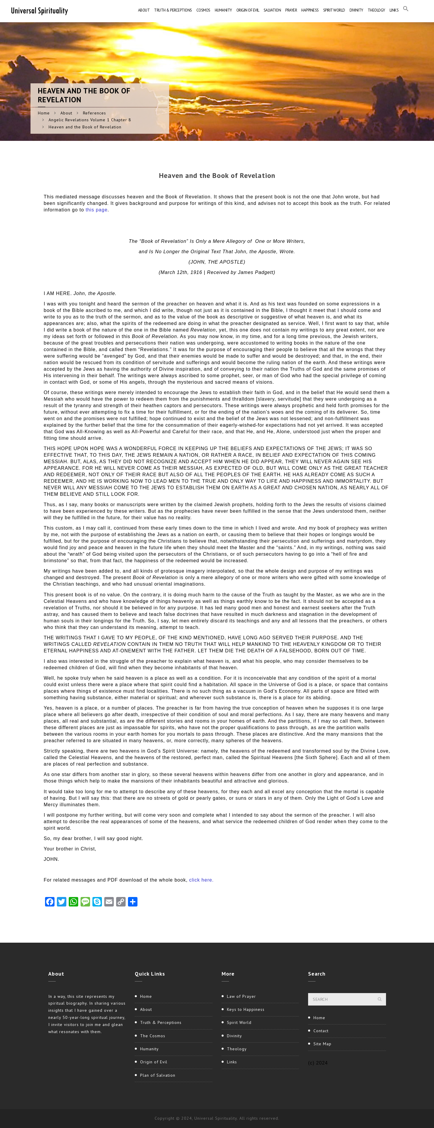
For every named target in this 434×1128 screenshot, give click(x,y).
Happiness (310, 10)
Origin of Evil (247, 10)
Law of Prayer (241, 996)
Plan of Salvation (157, 1075)
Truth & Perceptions (173, 10)
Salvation (272, 10)
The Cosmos (152, 1035)
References (94, 113)
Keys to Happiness (246, 1009)
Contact (321, 1030)
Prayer (291, 10)
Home (44, 113)
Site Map (322, 1043)
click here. (201, 879)
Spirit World (334, 10)
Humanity (223, 10)
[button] (405, 10)
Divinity (356, 10)
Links (394, 10)
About (144, 10)
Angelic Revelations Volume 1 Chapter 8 (90, 119)
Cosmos (203, 10)
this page (97, 209)
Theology (376, 10)
